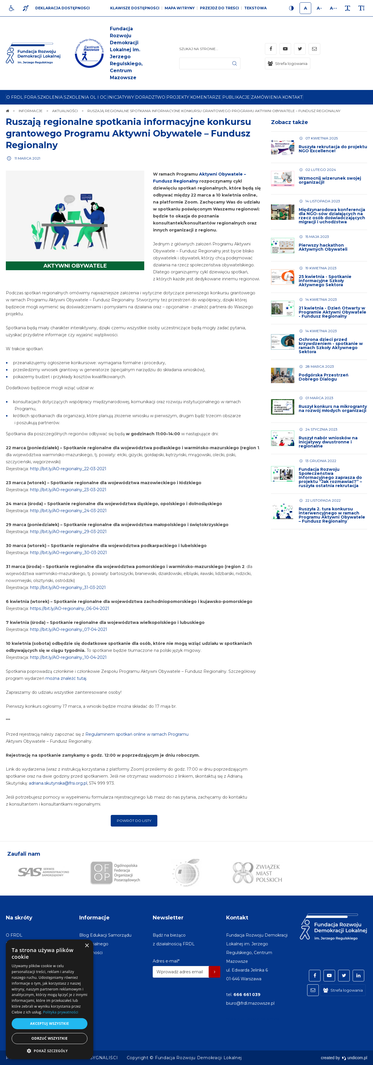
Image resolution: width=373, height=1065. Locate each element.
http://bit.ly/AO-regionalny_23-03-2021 (68, 489)
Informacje (94, 917)
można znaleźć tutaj (65, 678)
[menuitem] (15, 97)
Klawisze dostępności (134, 8)
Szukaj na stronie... (198, 49)
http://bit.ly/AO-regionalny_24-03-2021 (68, 510)
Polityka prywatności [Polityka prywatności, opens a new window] (60, 1012)
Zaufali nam (23, 854)
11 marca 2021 (27, 158)
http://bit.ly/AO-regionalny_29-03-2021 (68, 531)
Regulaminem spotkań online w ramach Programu (137, 734)
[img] (103, 53)
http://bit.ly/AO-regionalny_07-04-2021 (68, 629)
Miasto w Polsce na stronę (252, 1019)
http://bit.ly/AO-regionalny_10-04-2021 (68, 657)
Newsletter (168, 917)
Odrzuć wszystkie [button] (49, 1038)
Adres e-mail (166, 961)
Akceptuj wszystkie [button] (49, 1023)
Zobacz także (289, 122)
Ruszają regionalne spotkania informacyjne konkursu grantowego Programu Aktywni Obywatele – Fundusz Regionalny (128, 133)
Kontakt (237, 917)
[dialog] (49, 999)
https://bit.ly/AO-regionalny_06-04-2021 (69, 608)
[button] (49, 1050)
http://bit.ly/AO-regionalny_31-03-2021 (68, 587)
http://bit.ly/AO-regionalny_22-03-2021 (68, 468)
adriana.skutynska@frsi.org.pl (58, 783)
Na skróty (19, 917)
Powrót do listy (134, 820)
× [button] (87, 946)
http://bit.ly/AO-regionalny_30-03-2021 (68, 552)
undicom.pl (354, 1057)
